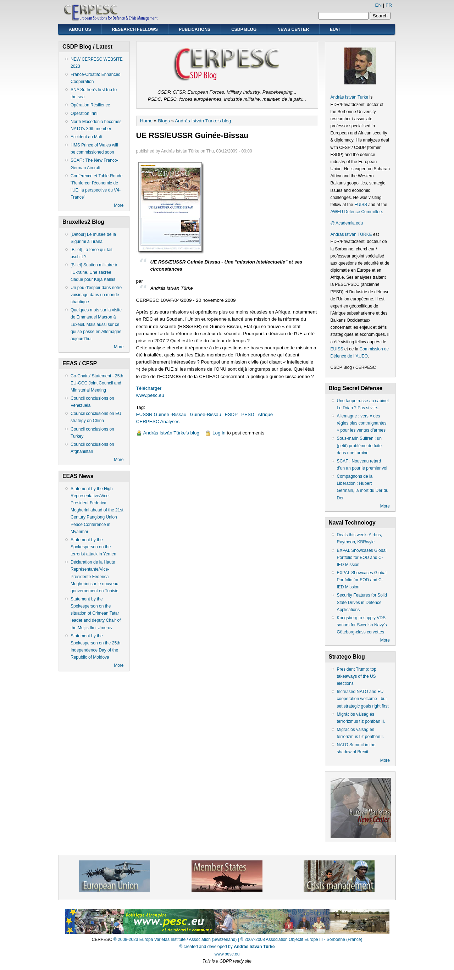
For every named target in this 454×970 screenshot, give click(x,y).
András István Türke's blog (203, 120)
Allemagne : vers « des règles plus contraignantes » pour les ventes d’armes (362, 423)
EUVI (335, 29)
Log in (219, 433)
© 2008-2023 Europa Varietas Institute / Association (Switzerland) (175, 939)
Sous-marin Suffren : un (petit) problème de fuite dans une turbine (359, 445)
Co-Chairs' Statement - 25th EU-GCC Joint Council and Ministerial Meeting (97, 383)
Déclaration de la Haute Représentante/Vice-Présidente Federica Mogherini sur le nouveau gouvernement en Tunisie (94, 576)
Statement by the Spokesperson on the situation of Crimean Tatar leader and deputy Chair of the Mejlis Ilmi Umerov (96, 613)
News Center (293, 29)
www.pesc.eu (150, 395)
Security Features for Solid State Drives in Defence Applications (362, 602)
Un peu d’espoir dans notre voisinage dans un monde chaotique (96, 294)
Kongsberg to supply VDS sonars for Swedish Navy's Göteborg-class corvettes (362, 624)
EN (378, 5)
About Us (80, 29)
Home (146, 120)
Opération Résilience (90, 104)
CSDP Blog (243, 29)
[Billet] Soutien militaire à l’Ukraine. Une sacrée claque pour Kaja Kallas (94, 272)
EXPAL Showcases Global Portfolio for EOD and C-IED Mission (362, 557)
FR (389, 5)
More (118, 205)
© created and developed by (227, 946)
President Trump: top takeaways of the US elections (356, 676)
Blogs (164, 120)
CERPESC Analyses (157, 421)
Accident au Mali (86, 136)
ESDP (231, 414)
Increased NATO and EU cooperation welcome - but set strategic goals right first (363, 698)
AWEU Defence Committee (356, 211)
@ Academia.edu (347, 223)
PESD (247, 414)
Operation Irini (84, 113)
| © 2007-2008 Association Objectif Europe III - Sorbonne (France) (300, 939)
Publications (194, 29)
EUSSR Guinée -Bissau (161, 414)
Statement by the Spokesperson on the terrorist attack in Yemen (93, 546)
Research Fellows (135, 29)
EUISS (360, 204)
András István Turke (350, 97)
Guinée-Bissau (205, 414)
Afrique (265, 414)
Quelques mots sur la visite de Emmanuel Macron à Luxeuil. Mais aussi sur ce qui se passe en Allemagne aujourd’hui (96, 324)
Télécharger (149, 388)
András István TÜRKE (351, 234)
